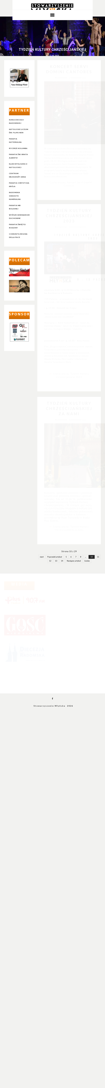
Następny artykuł (74, 561)
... (85, 557)
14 (62, 561)
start (42, 557)
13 (56, 561)
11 (98, 557)
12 (50, 561)
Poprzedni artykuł (54, 557)
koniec (87, 561)
